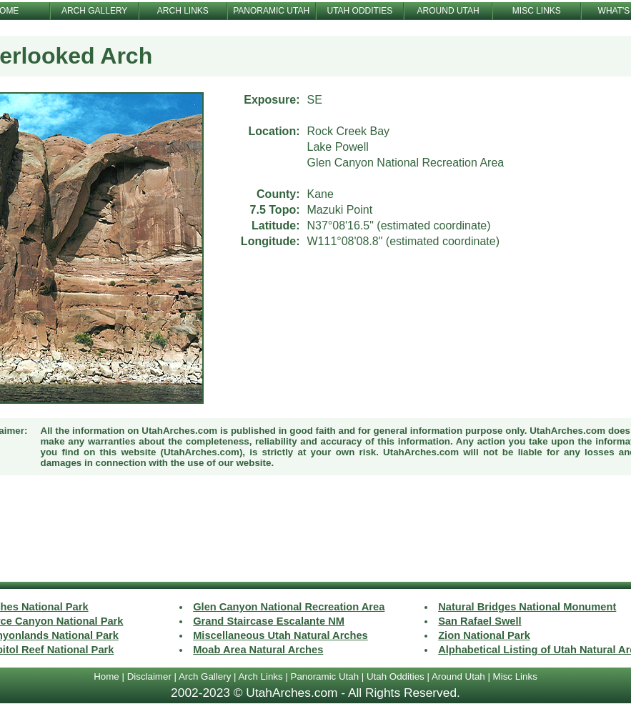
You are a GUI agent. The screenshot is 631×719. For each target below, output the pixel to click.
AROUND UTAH (448, 11)
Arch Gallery (205, 676)
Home (106, 676)
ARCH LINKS (183, 11)
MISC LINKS (536, 11)
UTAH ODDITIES (359, 11)
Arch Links (260, 676)
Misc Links (515, 676)
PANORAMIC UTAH (271, 11)
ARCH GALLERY (94, 11)
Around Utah (458, 676)
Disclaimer (149, 676)
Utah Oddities (395, 676)
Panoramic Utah (325, 676)
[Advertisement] (316, 530)
